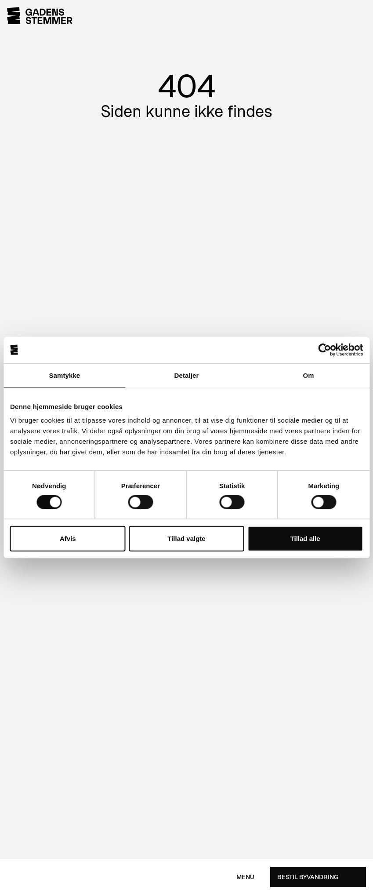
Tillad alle (305, 538)
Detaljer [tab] (186, 375)
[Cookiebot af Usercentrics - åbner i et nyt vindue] (324, 349)
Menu (245, 877)
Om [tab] (308, 375)
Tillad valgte (186, 538)
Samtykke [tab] (64, 375)
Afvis (68, 538)
